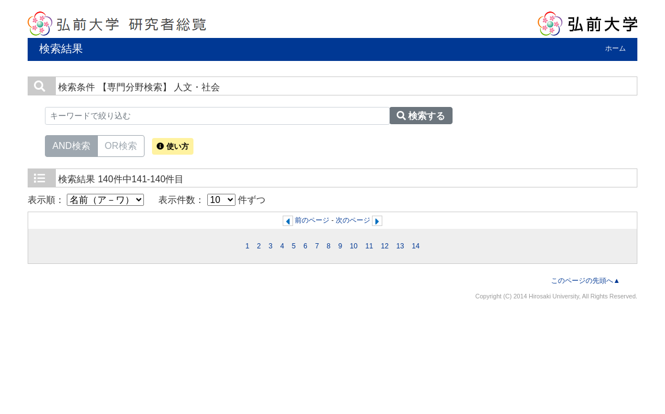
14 (416, 246)
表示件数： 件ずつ (211, 200)
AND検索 (71, 145)
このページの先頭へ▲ (585, 281)
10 (354, 246)
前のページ (312, 220)
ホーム (615, 48)
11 (370, 246)
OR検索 (121, 145)
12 (385, 246)
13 (400, 246)
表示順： (86, 200)
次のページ (353, 220)
